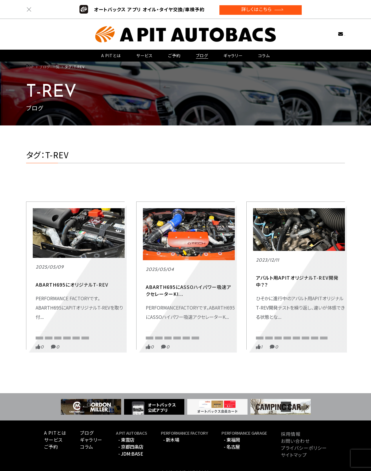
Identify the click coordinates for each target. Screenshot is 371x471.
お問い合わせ (331, 31)
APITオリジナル (47, 314)
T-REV (104, 314)
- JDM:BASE (130, 440)
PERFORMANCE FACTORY (62, 293)
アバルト (42, 323)
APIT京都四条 (324, 304)
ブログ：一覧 (49, 66)
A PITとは (111, 53)
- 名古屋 (232, 433)
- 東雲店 (126, 426)
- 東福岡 (232, 426)
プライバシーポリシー (304, 435)
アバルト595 (285, 323)
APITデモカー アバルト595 (282, 293)
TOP (30, 66)
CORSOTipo (79, 314)
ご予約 (174, 53)
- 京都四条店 (130, 433)
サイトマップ (294, 441)
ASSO (150, 314)
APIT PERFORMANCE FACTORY (83, 304)
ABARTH (42, 304)
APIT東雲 (263, 314)
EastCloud (319, 314)
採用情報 (291, 421)
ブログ (201, 53)
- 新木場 (171, 426)
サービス (144, 53)
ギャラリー (233, 53)
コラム (264, 53)
